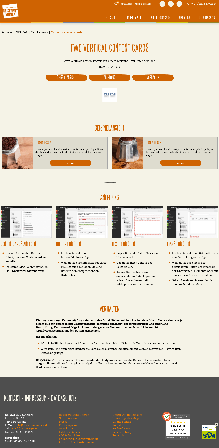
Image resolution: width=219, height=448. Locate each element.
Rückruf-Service (122, 428)
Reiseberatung (121, 431)
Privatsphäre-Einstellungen (77, 442)
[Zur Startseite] (10, 11)
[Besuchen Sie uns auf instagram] (179, 4)
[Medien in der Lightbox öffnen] (26, 222)
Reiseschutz (120, 435)
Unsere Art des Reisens (127, 414)
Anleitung (109, 77)
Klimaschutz (210, 428)
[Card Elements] (39, 32)
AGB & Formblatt (69, 435)
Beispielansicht (66, 77)
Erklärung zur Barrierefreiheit (78, 438)
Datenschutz (64, 398)
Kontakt (12, 398)
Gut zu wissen (68, 417)
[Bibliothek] (21, 32)
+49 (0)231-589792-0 (24, 428)
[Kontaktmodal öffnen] (201, 3)
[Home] (9, 32)
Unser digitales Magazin (127, 417)
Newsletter (66, 428)
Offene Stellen (121, 421)
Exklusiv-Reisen (69, 431)
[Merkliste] (116, 4)
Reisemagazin (68, 424)
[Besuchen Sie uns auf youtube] (171, 4)
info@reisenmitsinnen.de (32, 424)
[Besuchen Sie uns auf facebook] (162, 4)
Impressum (36, 398)
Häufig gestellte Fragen (74, 414)
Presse (63, 421)
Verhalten (153, 77)
